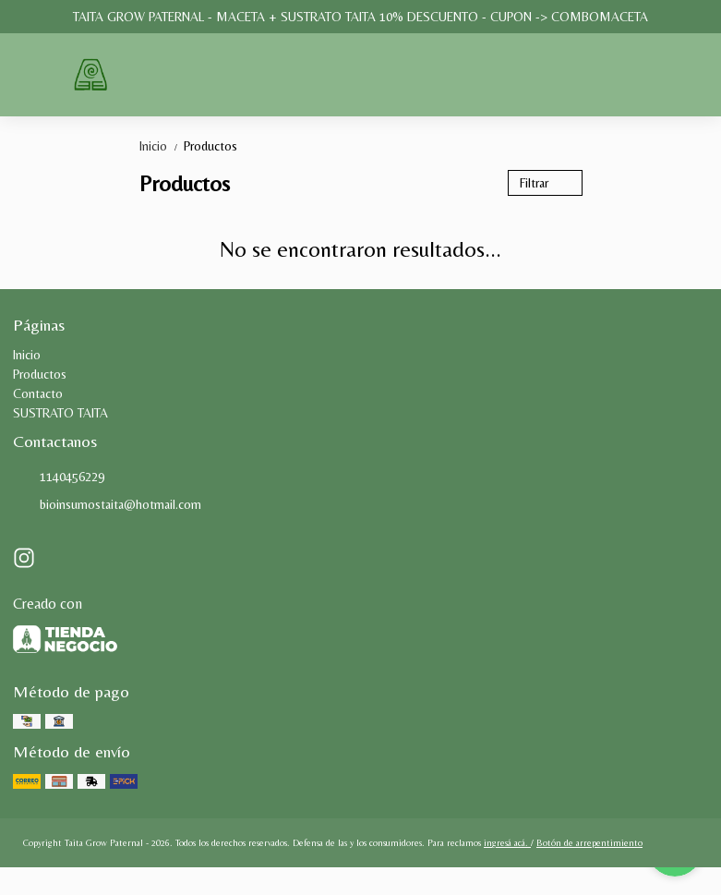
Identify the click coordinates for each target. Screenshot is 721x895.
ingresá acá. (507, 843)
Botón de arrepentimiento (589, 843)
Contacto (38, 393)
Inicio (161, 146)
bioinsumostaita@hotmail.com (107, 505)
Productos (210, 146)
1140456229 (58, 477)
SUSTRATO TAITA (60, 412)
